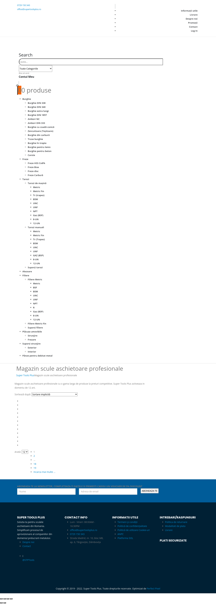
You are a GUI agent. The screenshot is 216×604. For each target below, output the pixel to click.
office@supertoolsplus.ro (83, 530)
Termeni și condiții (128, 522)
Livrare (193, 14)
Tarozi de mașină (37, 183)
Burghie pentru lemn (39, 147)
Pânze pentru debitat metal (38, 355)
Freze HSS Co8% (36, 163)
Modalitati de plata (175, 526)
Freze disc (33, 171)
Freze (25, 159)
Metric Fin (38, 191)
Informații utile (189, 10)
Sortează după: (23, 394)
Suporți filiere (35, 327)
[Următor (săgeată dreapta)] (4, 602)
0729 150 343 (77, 534)
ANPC (121, 534)
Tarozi (26, 179)
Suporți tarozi (35, 267)
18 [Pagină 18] (35, 463)
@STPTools (28, 560)
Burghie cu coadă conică (41, 127)
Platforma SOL (125, 538)
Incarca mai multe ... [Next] (44, 471)
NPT (35, 211)
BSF (35, 287)
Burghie (27, 98)
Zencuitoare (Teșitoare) (40, 131)
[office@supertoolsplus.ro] (60, 9)
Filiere (26, 275)
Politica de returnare (176, 522)
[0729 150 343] (60, 5)
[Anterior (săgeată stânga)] (1, 602)
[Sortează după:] (55, 394)
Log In (194, 30)
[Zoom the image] (131, 548)
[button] (26, 55)
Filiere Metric (35, 279)
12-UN (36, 223)
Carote (31, 155)
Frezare (32, 339)
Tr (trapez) (39, 195)
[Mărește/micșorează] (1, 598)
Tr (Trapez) (39, 239)
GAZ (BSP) (38, 255)
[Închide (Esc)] (11, 598)
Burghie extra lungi (38, 110)
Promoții (193, 22)
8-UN (36, 219)
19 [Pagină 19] (35, 467)
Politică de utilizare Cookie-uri (134, 530)
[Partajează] (8, 598)
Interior (32, 351)
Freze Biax (33, 167)
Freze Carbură (35, 175)
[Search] (54, 69)
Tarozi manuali (36, 227)
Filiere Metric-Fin (37, 323)
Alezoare (27, 271)
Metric (36, 187)
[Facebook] (22, 14)
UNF (35, 207)
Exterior (32, 347)
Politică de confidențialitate (132, 526)
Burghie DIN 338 (37, 102)
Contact (193, 26)
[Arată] (25, 452)
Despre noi (192, 18)
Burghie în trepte (37, 143)
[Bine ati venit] (108, 76)
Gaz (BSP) (38, 215)
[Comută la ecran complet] (4, 598)
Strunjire (33, 335)
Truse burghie (35, 139)
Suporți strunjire (32, 343)
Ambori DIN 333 (36, 123)
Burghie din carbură (39, 135)
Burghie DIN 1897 (37, 114)
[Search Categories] (35, 68)
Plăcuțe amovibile (32, 331)
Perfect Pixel (153, 588)
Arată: (18, 451)
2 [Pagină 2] (34, 455)
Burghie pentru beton (40, 151)
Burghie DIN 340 (37, 106)
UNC (35, 203)
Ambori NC (34, 118)
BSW (35, 199)
